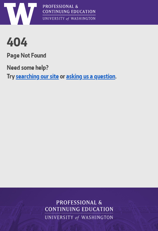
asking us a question (100, 76)
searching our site (40, 76)
